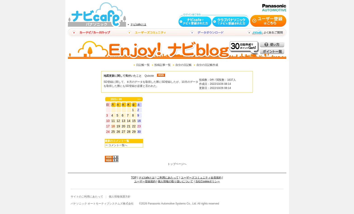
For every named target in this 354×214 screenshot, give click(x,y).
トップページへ (177, 164)
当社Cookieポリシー (207, 181)
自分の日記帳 (183, 65)
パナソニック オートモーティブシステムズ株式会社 (102, 203)
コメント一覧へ (117, 145)
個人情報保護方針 (119, 196)
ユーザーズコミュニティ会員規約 (201, 177)
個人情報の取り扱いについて (175, 181)
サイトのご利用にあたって (87, 196)
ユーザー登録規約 (145, 181)
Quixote (149, 75)
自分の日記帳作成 (207, 65)
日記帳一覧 (143, 65)
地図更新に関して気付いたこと (123, 75)
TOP (134, 177)
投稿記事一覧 (162, 65)
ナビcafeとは (138, 24)
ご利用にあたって (168, 177)
